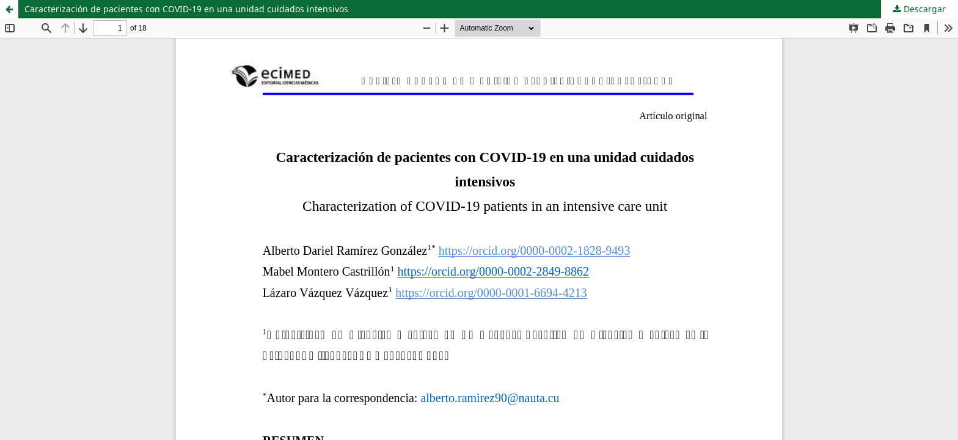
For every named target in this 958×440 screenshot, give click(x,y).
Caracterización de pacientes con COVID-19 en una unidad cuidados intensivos (186, 9)
